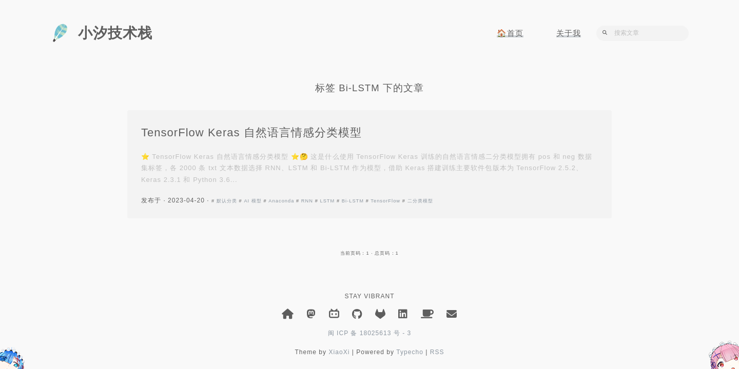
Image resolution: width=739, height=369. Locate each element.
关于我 (568, 33)
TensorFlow (387, 201)
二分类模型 (422, 201)
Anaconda (283, 201)
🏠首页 (510, 33)
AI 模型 (255, 201)
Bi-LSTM (354, 201)
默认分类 (228, 201)
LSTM (329, 201)
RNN (309, 201)
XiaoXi (338, 352)
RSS (437, 352)
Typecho (409, 352)
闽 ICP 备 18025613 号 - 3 (370, 333)
